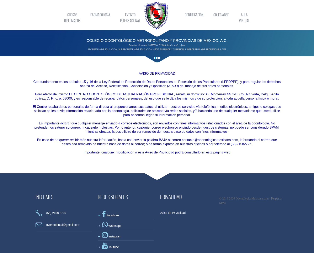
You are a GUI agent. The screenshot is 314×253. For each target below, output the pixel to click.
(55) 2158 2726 (56, 213)
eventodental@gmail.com (62, 224)
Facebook (110, 215)
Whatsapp (112, 225)
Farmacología (100, 15)
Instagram (111, 236)
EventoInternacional (130, 18)
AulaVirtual (244, 18)
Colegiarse (221, 15)
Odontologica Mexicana (157, 15)
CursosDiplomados (72, 18)
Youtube (110, 247)
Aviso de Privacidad (173, 212)
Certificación (194, 15)
